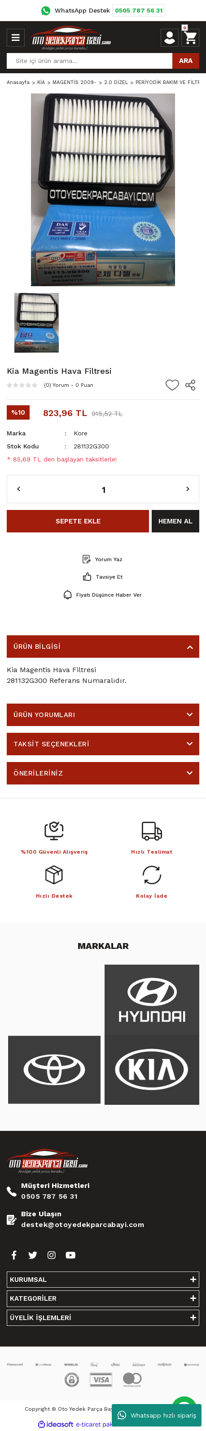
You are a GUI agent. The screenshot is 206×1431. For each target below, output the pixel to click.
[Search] (103, 61)
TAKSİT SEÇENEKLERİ (51, 744)
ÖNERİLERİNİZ (38, 773)
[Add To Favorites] (172, 385)
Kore (81, 433)
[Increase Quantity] (188, 489)
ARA (186, 61)
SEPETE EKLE (78, 521)
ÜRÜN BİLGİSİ (37, 646)
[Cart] (190, 38)
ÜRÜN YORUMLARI (44, 715)
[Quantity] (103, 489)
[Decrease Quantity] (18, 489)
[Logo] (70, 38)
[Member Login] (170, 38)
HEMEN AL (175, 521)
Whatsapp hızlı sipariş (157, 1415)
